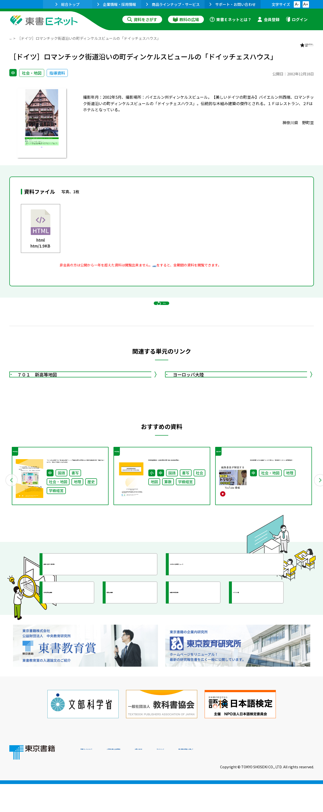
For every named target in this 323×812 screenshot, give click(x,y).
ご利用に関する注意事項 (154, 779)
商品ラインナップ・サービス (173, 4)
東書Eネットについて (99, 779)
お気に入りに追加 (292, 49)
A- (297, 4)
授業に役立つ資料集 (72, 614)
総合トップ (68, 4)
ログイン (296, 19)
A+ (305, 4)
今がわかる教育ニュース (203, 614)
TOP (13, 38)
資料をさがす (142, 19)
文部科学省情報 (67, 642)
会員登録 (268, 19)
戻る (161, 324)
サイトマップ (240, 779)
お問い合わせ (202, 779)
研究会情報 (126, 642)
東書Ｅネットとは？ (231, 19)
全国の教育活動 (194, 642)
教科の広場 (186, 19)
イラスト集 (253, 642)
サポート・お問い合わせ (233, 4)
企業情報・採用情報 (116, 4)
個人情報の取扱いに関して (290, 779)
